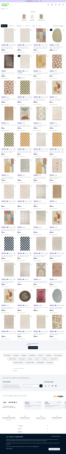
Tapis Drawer (24, 355)
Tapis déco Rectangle (30, 362)
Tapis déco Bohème (53, 358)
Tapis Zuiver (41, 355)
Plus (40, 25)
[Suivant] (63, 405)
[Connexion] (52, 4)
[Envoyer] (41, 385)
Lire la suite (15, 370)
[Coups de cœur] (56, 4)
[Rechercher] (48, 4)
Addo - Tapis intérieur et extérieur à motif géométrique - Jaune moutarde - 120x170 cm (24, 152)
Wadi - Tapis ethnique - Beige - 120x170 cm (8, 203)
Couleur (12, 26)
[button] (33, 26)
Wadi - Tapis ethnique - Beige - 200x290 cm (24, 203)
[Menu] (63, 4)
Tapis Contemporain (58, 355)
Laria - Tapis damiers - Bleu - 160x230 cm (24, 177)
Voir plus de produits (33, 347)
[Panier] (59, 4)
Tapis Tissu (37, 358)
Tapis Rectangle (22, 358)
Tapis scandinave (7, 355)
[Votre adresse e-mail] (31, 386)
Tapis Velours (44, 358)
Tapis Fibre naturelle (12, 358)
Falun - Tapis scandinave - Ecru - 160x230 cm (25, 74)
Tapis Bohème (48, 355)
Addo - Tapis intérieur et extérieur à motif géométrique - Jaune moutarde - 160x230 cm (57, 152)
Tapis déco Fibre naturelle (18, 362)
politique (34, 446)
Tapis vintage (16, 355)
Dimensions (20, 26)
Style (35, 26)
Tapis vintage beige (40, 362)
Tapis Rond (30, 358)
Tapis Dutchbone (32, 355)
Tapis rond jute (49, 362)
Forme (28, 26)
